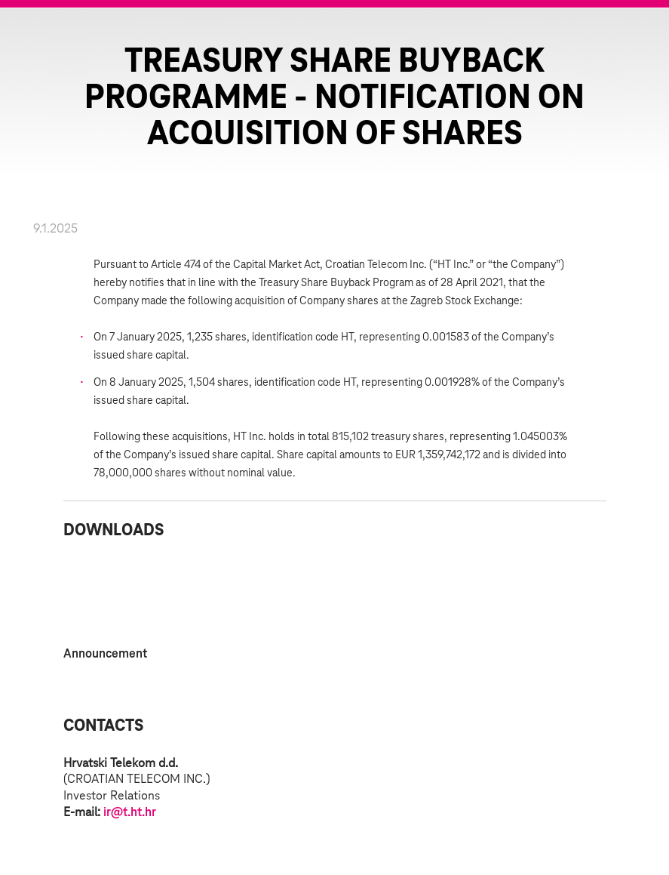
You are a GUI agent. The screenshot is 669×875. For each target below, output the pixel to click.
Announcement (105, 654)
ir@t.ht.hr (129, 812)
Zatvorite (639, 38)
